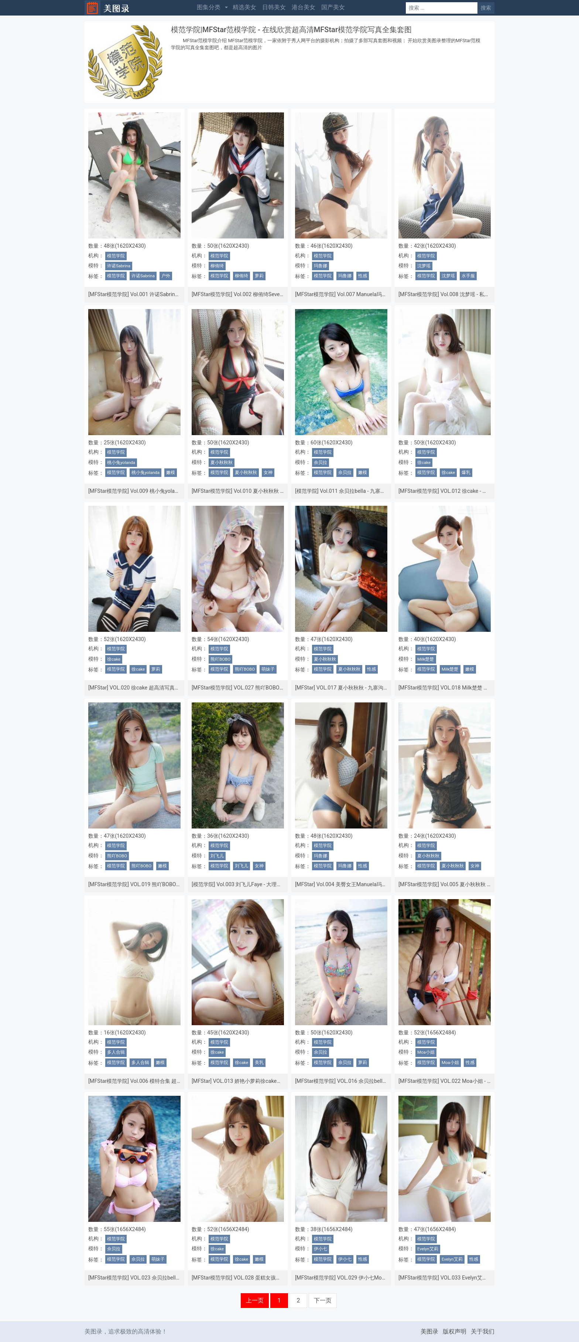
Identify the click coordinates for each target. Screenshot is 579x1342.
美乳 (259, 1062)
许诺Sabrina (118, 265)
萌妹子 (268, 669)
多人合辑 (116, 1052)
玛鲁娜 (320, 265)
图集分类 (208, 7)
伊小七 (320, 1248)
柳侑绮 (217, 265)
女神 (268, 472)
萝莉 (259, 275)
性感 (362, 275)
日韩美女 (274, 7)
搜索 (486, 8)
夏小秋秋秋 (221, 462)
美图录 (429, 1331)
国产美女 (333, 7)
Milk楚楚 (425, 659)
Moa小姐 (426, 1052)
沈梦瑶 (424, 265)
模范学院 (116, 255)
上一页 (255, 1300)
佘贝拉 (320, 462)
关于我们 (482, 1331)
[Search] (441, 8)
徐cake (424, 462)
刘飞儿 (217, 855)
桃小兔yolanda (121, 462)
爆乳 (466, 472)
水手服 (468, 275)
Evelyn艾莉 (427, 1248)
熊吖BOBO (220, 659)
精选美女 (244, 7)
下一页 (323, 1300)
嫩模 (170, 472)
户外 (165, 275)
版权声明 (454, 1331)
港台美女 (303, 7)
